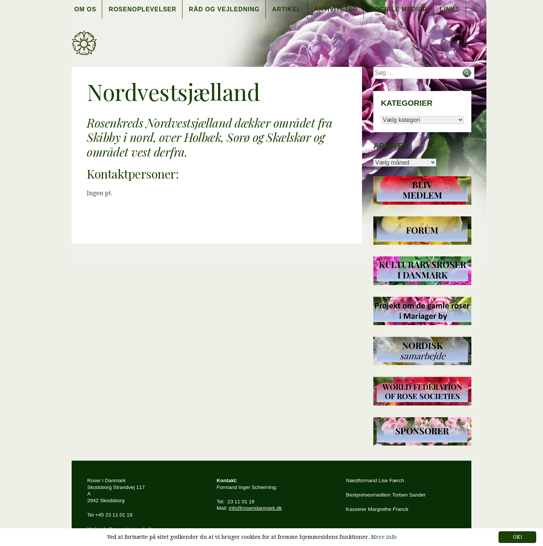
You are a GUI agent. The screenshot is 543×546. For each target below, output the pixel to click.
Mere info (384, 537)
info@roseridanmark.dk (255, 508)
